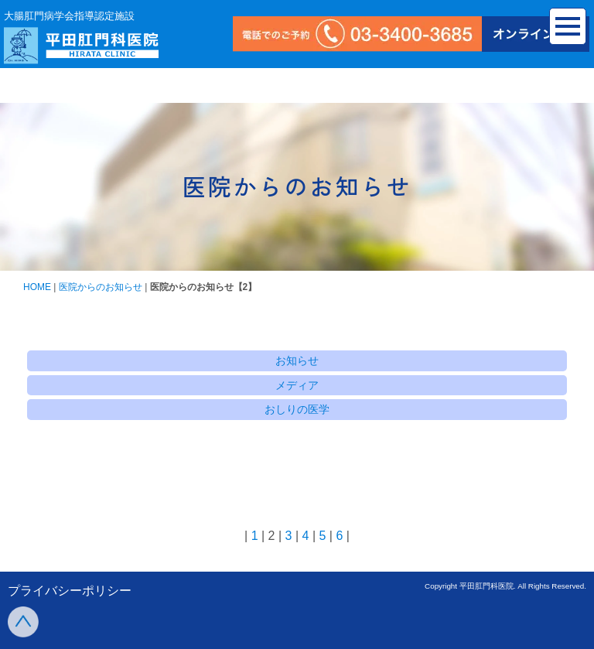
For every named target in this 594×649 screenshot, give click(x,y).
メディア (297, 385)
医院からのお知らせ (100, 287)
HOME (37, 287)
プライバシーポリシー (69, 590)
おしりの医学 (297, 409)
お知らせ (297, 360)
